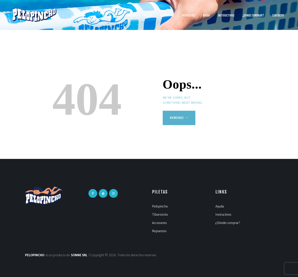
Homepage (177, 118)
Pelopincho (160, 206)
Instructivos (223, 214)
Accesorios (159, 223)
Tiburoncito (160, 214)
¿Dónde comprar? (227, 223)
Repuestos (159, 231)
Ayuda (219, 206)
